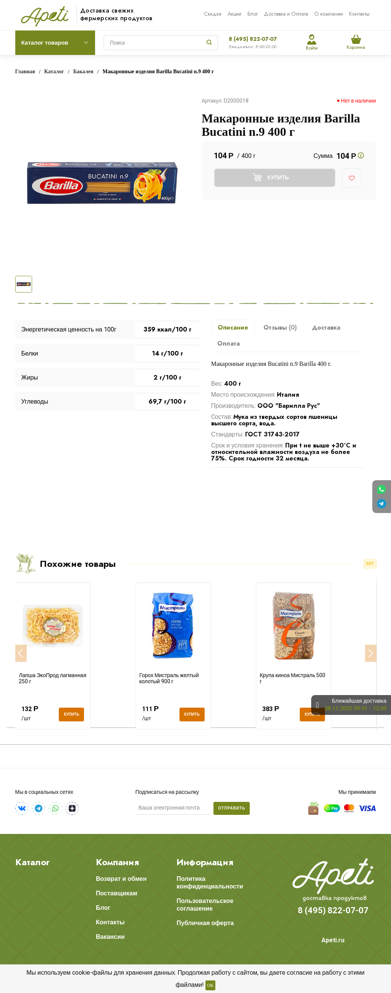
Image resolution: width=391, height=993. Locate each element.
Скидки (212, 14)
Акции (234, 14)
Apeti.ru (333, 940)
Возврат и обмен (121, 878)
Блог (252, 14)
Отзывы (280, 327)
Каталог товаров (44, 42)
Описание (233, 327)
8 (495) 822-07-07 (253, 39)
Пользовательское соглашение (204, 904)
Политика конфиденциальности (209, 882)
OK (210, 985)
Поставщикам (116, 893)
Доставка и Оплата (286, 14)
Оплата (228, 343)
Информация (204, 862)
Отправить (231, 808)
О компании (328, 14)
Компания (117, 862)
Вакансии (110, 936)
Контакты (359, 14)
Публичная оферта (205, 923)
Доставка (326, 327)
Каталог (32, 862)
